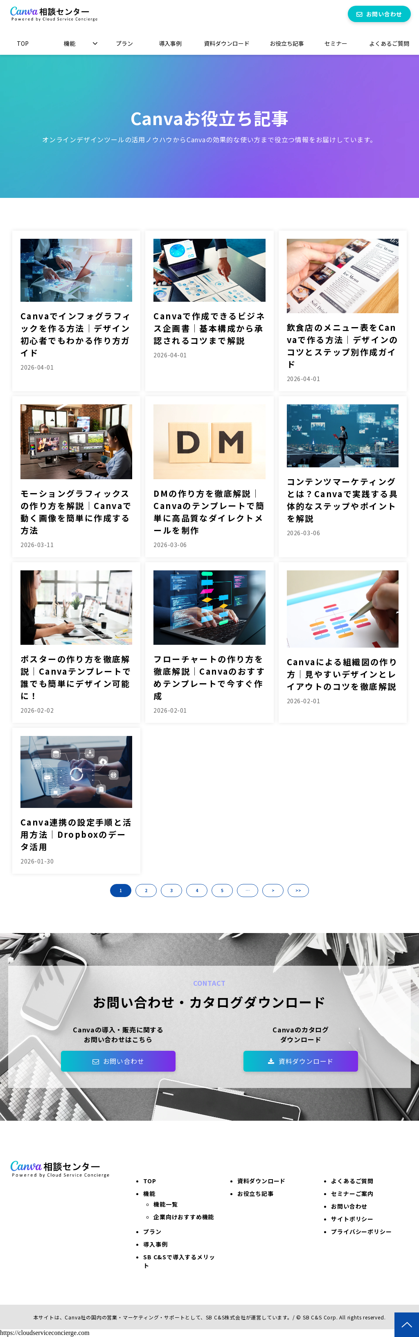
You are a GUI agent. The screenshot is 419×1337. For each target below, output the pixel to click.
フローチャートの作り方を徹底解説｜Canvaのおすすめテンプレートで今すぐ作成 (209, 677)
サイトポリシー (352, 1219)
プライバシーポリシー (361, 1231)
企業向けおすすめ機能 (183, 1217)
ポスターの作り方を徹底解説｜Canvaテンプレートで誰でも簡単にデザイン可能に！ (76, 677)
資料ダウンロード (227, 43)
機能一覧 (165, 1204)
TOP (23, 43)
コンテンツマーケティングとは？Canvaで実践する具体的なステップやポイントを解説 (343, 500)
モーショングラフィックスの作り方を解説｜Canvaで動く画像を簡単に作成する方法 (76, 511)
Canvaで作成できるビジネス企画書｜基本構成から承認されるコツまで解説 (209, 328)
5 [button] (222, 890)
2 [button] (146, 890)
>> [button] (298, 890)
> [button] (273, 890)
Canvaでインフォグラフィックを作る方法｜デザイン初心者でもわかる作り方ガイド (76, 334)
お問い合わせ (384, 14)
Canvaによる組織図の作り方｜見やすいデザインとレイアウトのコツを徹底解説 (342, 674)
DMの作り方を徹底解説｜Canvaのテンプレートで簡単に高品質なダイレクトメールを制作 (209, 511)
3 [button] (171, 890)
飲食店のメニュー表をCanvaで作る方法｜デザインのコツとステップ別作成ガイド (343, 345)
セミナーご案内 (352, 1193)
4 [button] (197, 890)
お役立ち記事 (287, 43)
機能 (69, 43)
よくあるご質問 (389, 43)
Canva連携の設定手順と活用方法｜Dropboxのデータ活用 (76, 834)
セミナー (335, 43)
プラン (124, 43)
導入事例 (170, 43)
